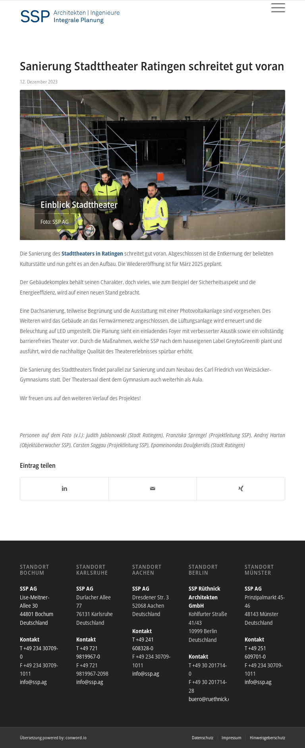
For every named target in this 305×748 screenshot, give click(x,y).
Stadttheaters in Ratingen (92, 253)
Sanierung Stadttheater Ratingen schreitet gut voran (152, 66)
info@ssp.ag (33, 682)
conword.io (76, 737)
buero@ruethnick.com (213, 699)
